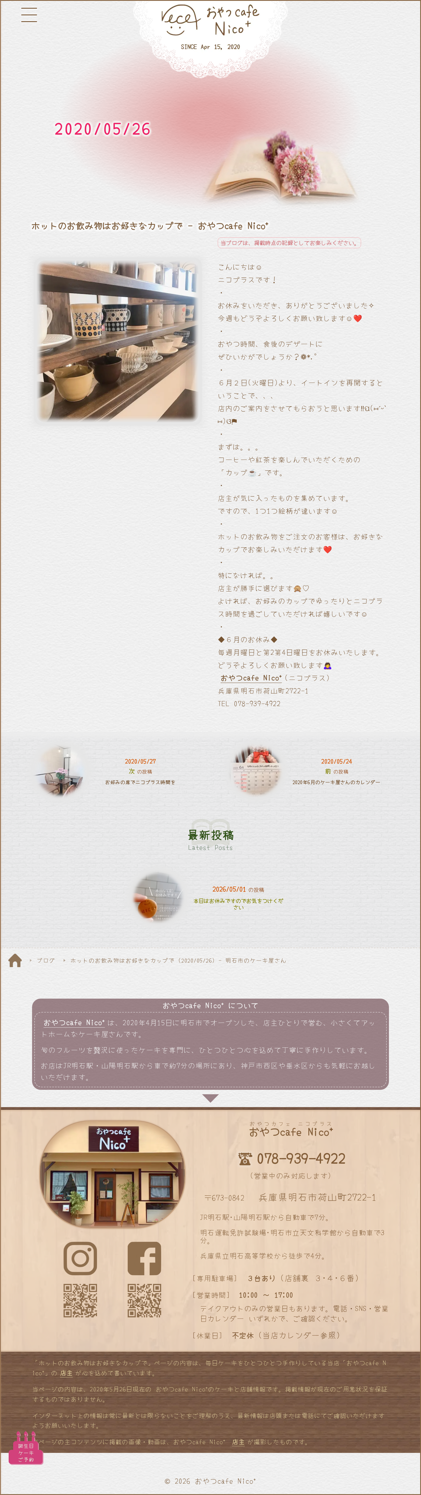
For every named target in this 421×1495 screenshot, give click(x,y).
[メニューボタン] (29, 15)
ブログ (46, 960)
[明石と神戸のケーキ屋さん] (210, 40)
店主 (66, 1372)
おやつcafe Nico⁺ (251, 677)
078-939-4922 (301, 1158)
